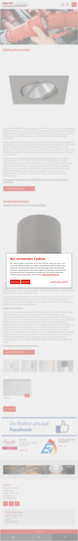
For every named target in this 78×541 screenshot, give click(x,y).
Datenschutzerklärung (50, 275)
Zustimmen (15, 282)
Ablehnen (25, 282)
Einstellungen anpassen (59, 282)
